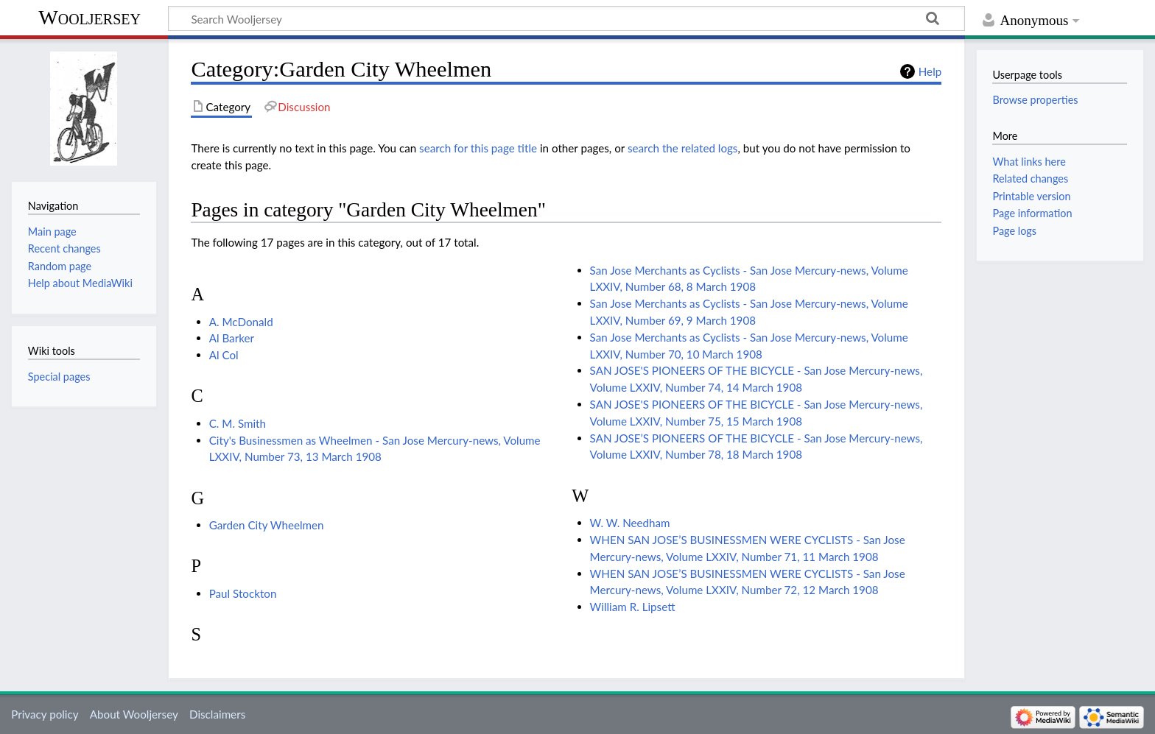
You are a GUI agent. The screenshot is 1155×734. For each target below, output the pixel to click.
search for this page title (478, 148)
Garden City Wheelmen (266, 525)
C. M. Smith (237, 423)
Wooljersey (89, 17)
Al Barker (231, 338)
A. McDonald (241, 321)
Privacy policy (44, 714)
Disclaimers (217, 714)
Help (930, 71)
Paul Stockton (243, 593)
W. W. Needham (630, 522)
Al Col (224, 354)
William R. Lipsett (632, 606)
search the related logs (683, 148)
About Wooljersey (134, 714)
